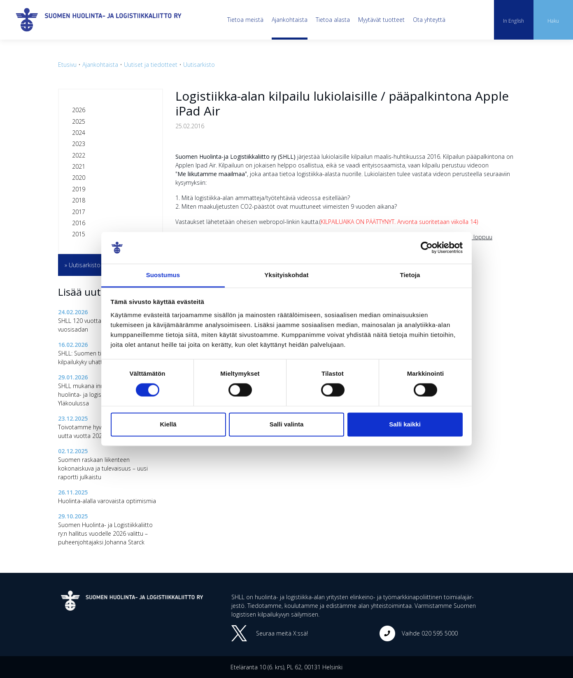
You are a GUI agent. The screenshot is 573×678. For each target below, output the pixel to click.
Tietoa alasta (333, 20)
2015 (78, 234)
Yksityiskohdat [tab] (286, 274)
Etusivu (67, 64)
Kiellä (168, 424)
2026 (78, 110)
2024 (78, 133)
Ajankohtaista (289, 20)
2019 (78, 189)
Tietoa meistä (245, 20)
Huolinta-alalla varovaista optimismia (107, 501)
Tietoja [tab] (410, 274)
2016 (78, 223)
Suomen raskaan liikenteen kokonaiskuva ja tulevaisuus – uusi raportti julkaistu (103, 468)
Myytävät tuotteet (381, 20)
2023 (78, 144)
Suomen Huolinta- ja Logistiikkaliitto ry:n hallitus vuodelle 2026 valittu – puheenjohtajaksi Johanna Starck (105, 533)
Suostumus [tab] (163, 274)
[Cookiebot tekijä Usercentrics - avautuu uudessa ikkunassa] (427, 248)
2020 (78, 177)
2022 (78, 155)
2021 (78, 166)
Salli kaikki (405, 424)
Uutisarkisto (199, 64)
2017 (78, 212)
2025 (78, 121)
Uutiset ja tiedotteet (150, 64)
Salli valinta (287, 424)
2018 (78, 200)
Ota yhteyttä (429, 20)
